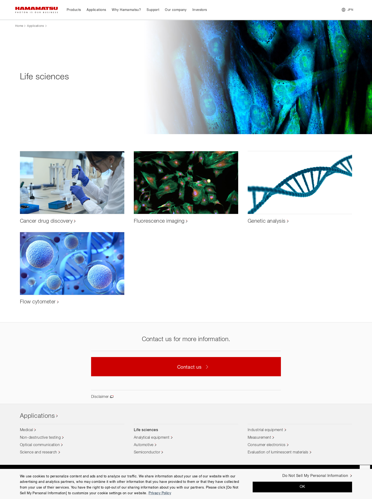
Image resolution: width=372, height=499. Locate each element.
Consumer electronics (267, 445)
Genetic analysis (267, 221)
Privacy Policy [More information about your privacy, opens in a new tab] (160, 493)
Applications (35, 26)
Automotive (143, 445)
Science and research (38, 452)
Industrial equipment (265, 430)
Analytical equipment (152, 438)
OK (302, 487)
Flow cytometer (38, 302)
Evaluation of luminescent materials (278, 452)
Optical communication (40, 445)
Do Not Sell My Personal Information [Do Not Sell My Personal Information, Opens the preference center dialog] (315, 476)
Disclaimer (100, 397)
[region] (186, 484)
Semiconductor (147, 452)
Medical (26, 430)
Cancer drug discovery (46, 221)
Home (19, 26)
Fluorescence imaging (159, 221)
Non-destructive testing (40, 438)
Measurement (259, 438)
